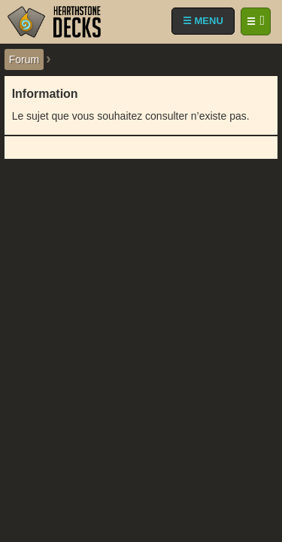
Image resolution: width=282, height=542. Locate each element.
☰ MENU (203, 20)
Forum (24, 59)
